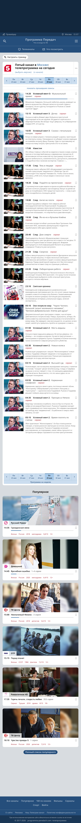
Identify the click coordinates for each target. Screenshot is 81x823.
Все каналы (13, 800)
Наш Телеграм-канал (34, 812)
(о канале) (38, 72)
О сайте (9, 812)
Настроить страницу (16, 57)
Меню (76, 68)
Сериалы (69, 800)
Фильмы (58, 800)
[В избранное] (76, 93)
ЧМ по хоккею (43, 800)
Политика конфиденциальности (61, 812)
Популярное (27, 800)
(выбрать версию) (23, 72)
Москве (42, 65)
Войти (45, 805)
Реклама (19, 812)
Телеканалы (26, 49)
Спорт (36, 805)
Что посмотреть (52, 49)
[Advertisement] (40, 454)
